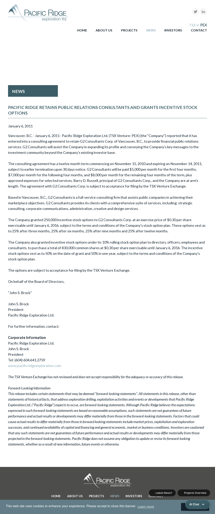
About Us (104, 30)
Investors (173, 30)
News (151, 30)
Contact (199, 30)
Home (82, 30)
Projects (129, 30)
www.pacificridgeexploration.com (34, 365)
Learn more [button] (146, 506)
